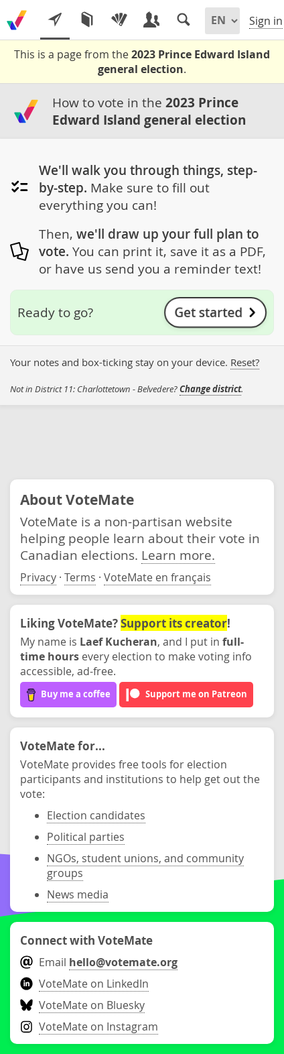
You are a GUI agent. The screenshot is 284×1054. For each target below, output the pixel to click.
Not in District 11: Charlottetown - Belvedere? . (126, 389)
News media (78, 894)
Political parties (86, 836)
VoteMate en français (157, 577)
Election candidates (96, 815)
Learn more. (178, 554)
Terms (80, 577)
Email (99, 962)
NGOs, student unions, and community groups (145, 865)
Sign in (266, 20)
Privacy (38, 577)
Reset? (244, 362)
